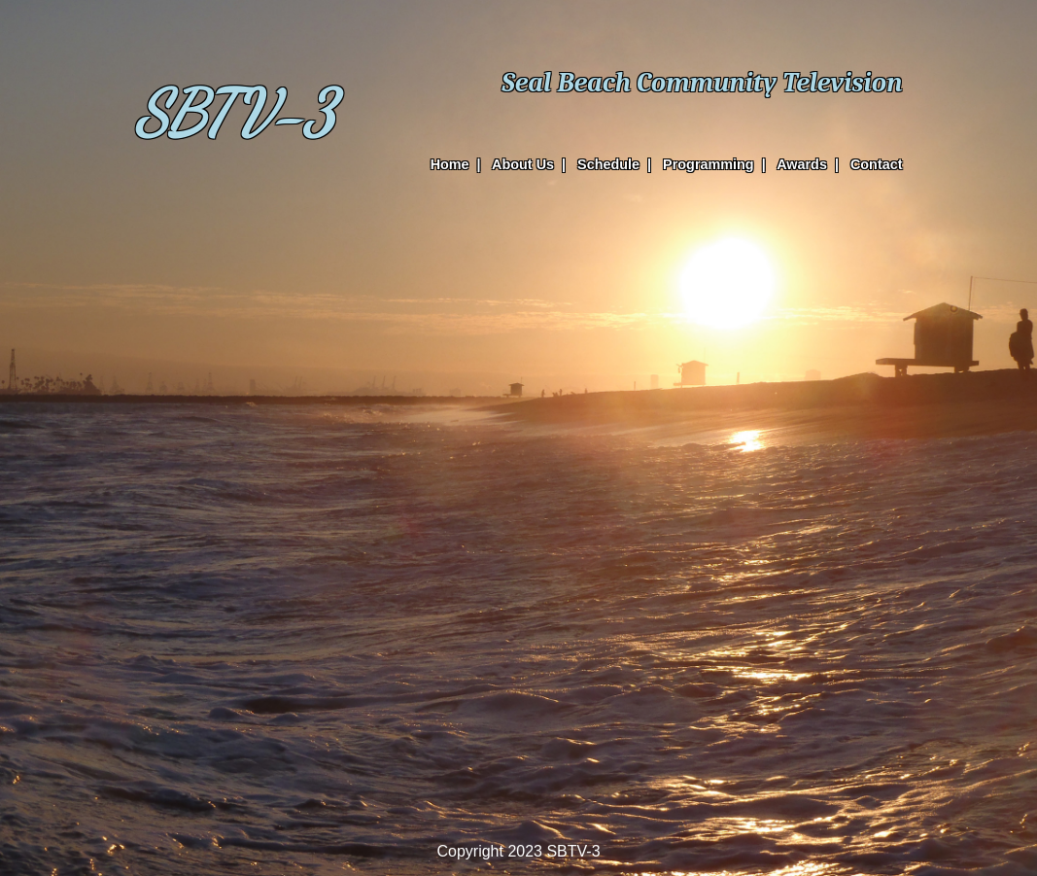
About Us (523, 164)
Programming (708, 164)
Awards (802, 164)
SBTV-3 (234, 113)
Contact (876, 164)
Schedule (608, 164)
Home (450, 164)
